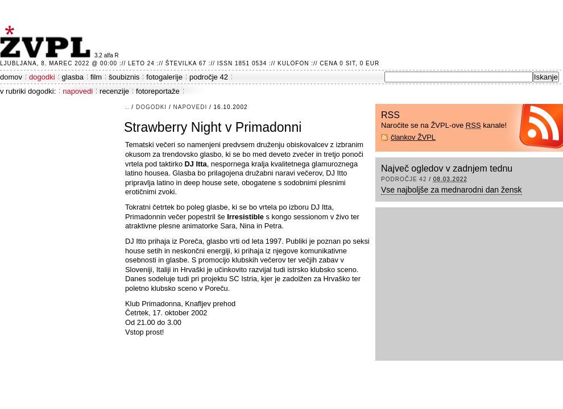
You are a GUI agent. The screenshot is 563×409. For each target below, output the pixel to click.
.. (127, 107)
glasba (73, 77)
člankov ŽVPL (413, 137)
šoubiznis (124, 77)
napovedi (78, 91)
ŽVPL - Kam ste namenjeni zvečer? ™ (47, 42)
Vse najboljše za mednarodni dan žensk (451, 189)
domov (11, 77)
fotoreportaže (158, 91)
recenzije (114, 91)
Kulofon (293, 63)
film (96, 77)
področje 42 (208, 77)
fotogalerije (164, 77)
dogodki (42, 77)
